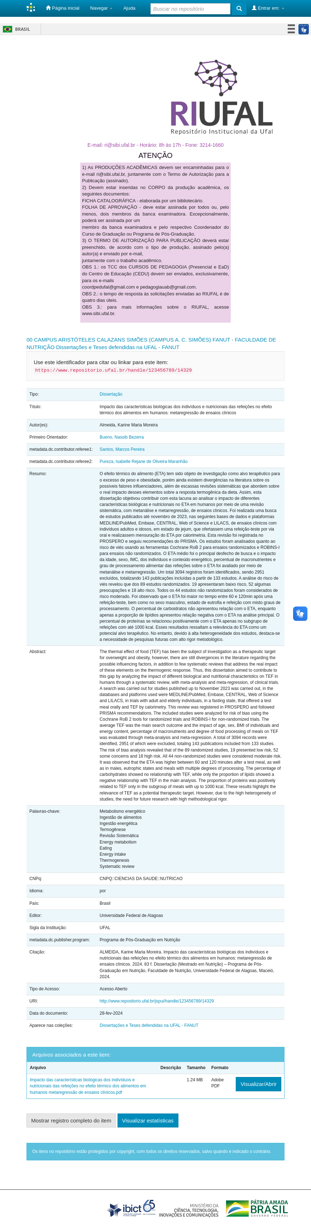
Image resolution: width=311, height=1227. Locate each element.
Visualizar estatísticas (148, 1120)
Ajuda (129, 8)
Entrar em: (268, 8)
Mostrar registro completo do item (71, 1120)
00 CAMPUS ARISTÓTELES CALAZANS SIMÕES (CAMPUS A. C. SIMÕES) (119, 340)
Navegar (101, 8)
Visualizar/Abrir (258, 1084)
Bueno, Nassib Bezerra (122, 437)
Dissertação (111, 394)
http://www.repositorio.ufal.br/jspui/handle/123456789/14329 (157, 1001)
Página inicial (62, 8)
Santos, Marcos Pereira (122, 449)
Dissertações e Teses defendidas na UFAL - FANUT (118, 347)
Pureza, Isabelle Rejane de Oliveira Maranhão (143, 461)
